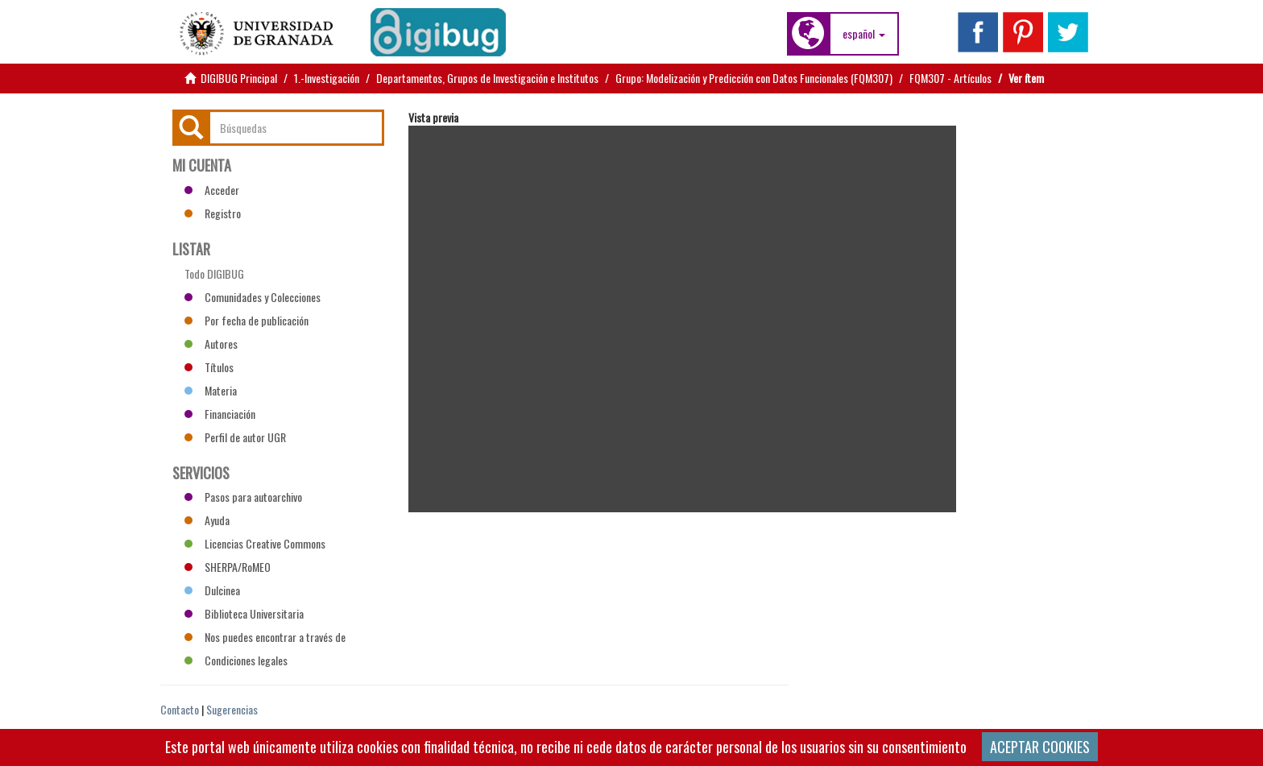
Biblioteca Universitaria (244, 613)
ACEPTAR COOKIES (1040, 746)
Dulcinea (212, 590)
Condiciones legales (236, 660)
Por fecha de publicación (246, 320)
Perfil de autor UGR (235, 437)
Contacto (179, 709)
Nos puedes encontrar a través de (265, 636)
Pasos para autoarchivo (243, 496)
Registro (212, 213)
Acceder (211, 189)
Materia (210, 390)
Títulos (209, 366)
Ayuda (207, 519)
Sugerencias (232, 709)
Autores (211, 343)
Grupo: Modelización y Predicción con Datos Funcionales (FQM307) (753, 77)
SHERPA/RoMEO (227, 566)
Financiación (219, 413)
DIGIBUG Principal (239, 77)
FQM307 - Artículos (950, 77)
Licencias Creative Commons (254, 543)
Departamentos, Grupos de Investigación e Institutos (487, 77)
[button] (864, 34)
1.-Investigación (326, 77)
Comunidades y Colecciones (252, 296)
